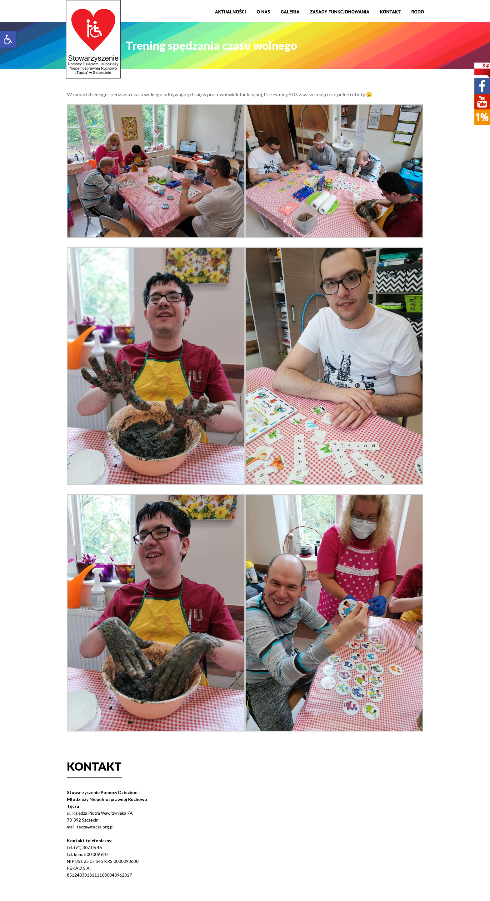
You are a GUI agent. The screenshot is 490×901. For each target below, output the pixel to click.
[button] (8, 39)
